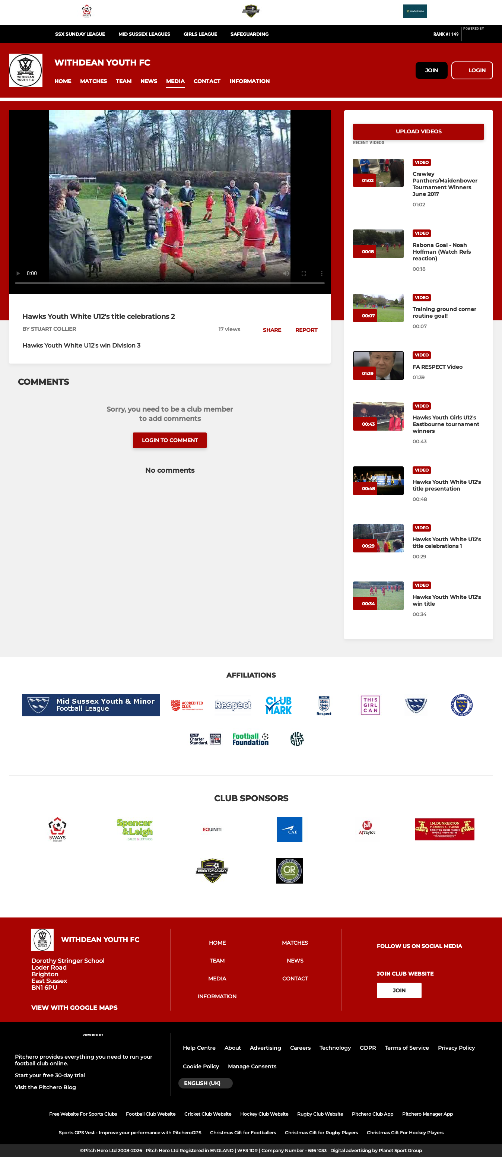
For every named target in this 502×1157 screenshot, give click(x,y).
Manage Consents (252, 1066)
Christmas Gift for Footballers (243, 1132)
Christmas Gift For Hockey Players (405, 1132)
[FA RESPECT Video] (378, 374)
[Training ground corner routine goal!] (378, 317)
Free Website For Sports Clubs (83, 1114)
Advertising (265, 1048)
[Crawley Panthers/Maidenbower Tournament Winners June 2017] (378, 182)
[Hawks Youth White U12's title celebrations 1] (378, 547)
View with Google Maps (74, 1008)
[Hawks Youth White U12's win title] (378, 604)
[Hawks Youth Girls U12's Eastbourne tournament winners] (378, 425)
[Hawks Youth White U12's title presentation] (378, 489)
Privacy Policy (456, 1048)
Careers (300, 1048)
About (233, 1048)
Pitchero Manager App (427, 1114)
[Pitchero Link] (478, 37)
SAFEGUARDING (250, 34)
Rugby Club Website (320, 1114)
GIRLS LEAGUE (200, 34)
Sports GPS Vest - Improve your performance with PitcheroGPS (130, 1132)
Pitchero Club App (372, 1114)
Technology (335, 1048)
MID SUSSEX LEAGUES (144, 34)
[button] (63, 81)
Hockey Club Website (264, 1114)
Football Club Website (150, 1114)
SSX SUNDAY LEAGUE (80, 34)
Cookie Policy (201, 1066)
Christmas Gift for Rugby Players (321, 1132)
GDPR (368, 1048)
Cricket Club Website (207, 1114)
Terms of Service (407, 1048)
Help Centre (199, 1048)
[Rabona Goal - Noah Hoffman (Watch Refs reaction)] (378, 252)
